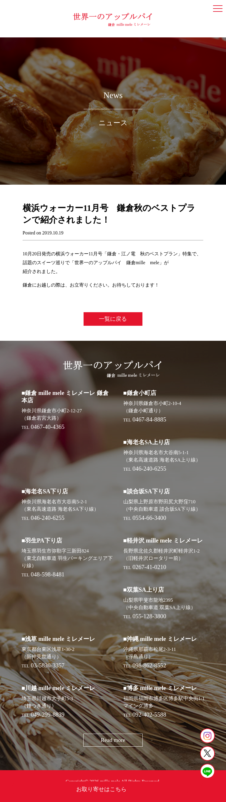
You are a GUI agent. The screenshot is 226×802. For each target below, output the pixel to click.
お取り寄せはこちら (101, 789)
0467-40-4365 (48, 427)
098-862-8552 (149, 665)
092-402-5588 (149, 714)
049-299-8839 (48, 714)
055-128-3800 (149, 616)
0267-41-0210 (149, 567)
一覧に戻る (113, 319)
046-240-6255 (149, 468)
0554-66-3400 (149, 518)
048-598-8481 (48, 574)
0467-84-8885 (149, 419)
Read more (113, 740)
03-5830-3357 (48, 665)
